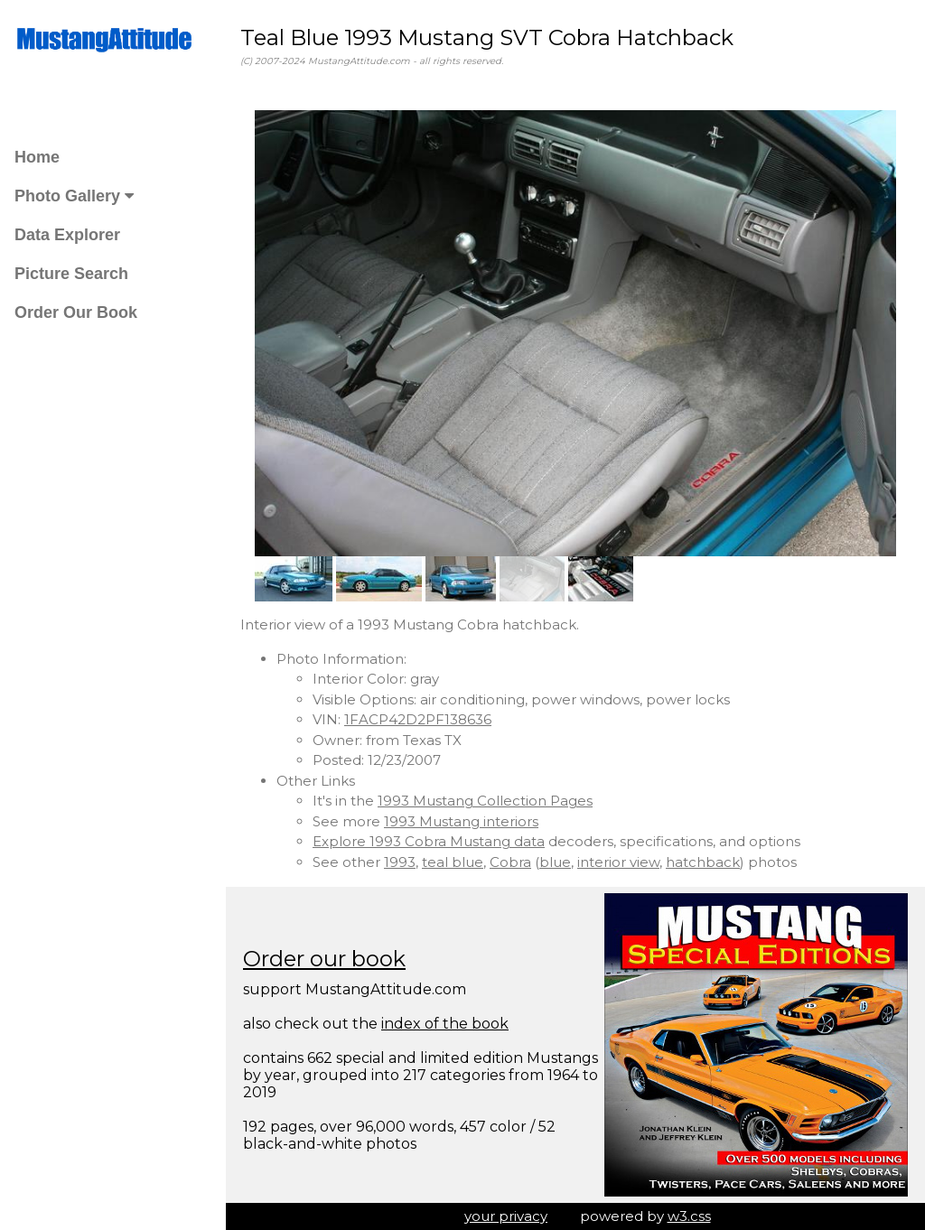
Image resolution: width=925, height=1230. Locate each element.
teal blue (452, 862)
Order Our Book (75, 312)
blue (555, 862)
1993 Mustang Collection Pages (485, 800)
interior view (618, 862)
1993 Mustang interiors (461, 821)
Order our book (324, 959)
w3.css (689, 1216)
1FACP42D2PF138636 (417, 719)
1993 (400, 862)
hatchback (703, 862)
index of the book (445, 1023)
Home (37, 157)
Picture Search (71, 274)
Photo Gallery (74, 196)
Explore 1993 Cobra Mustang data (429, 841)
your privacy (505, 1216)
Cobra (510, 862)
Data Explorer (67, 235)
